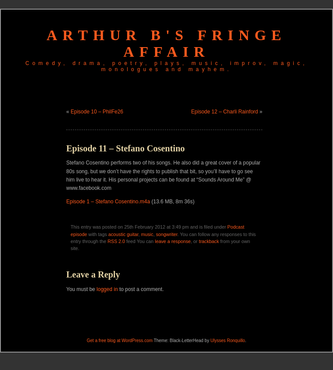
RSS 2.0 (116, 241)
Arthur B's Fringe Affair (166, 43)
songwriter (166, 234)
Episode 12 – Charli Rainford (224, 112)
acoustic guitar (123, 234)
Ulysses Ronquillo (228, 340)
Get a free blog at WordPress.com (120, 340)
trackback (209, 241)
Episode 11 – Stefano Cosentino (125, 148)
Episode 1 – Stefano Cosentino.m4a (108, 202)
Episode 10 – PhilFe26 (97, 112)
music (147, 234)
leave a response (172, 241)
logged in (107, 289)
